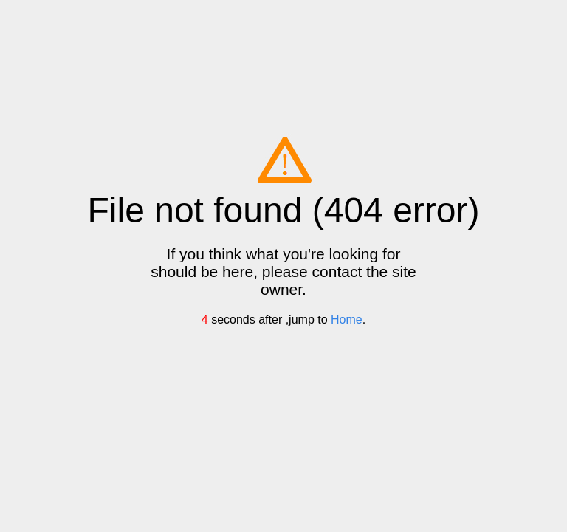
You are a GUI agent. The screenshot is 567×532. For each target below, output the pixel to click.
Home (346, 319)
